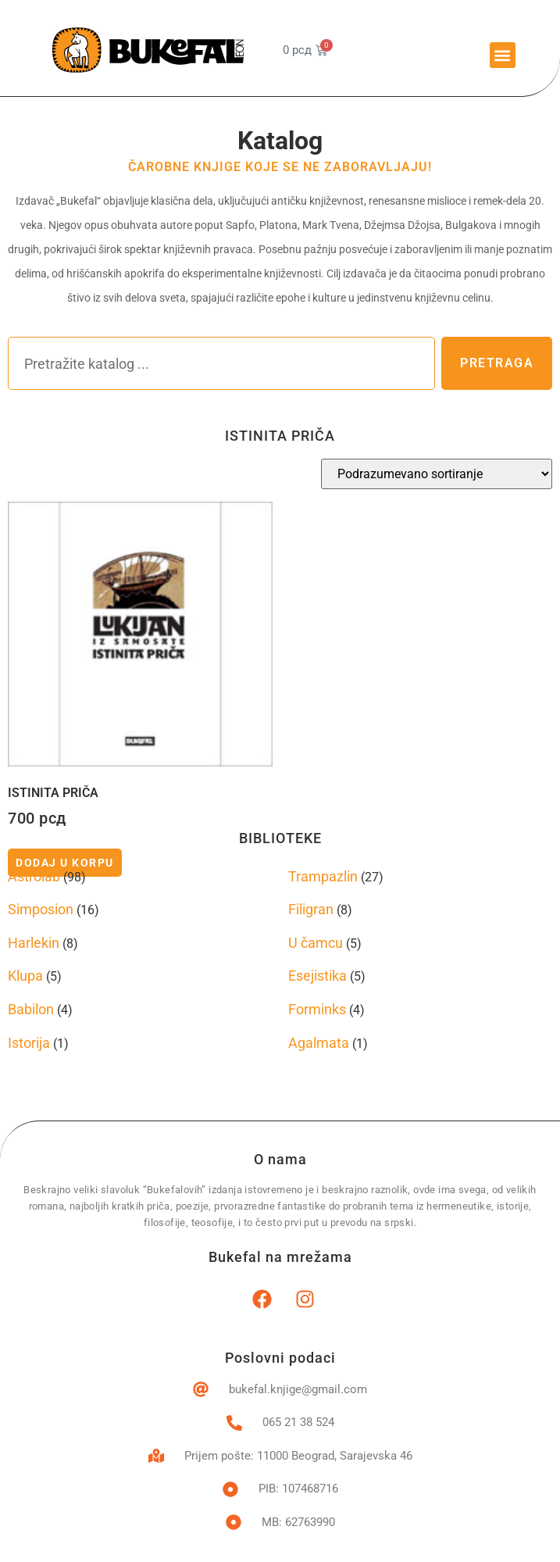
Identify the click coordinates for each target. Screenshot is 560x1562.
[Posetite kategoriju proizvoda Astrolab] (140, 876)
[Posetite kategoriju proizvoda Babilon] (140, 1009)
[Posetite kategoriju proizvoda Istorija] (140, 1043)
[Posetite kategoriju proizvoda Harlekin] (140, 943)
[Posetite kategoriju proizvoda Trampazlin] (420, 876)
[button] (502, 55)
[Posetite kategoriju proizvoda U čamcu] (420, 943)
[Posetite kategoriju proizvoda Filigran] (420, 909)
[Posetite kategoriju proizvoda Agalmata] (420, 1043)
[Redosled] (436, 474)
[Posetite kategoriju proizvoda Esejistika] (420, 976)
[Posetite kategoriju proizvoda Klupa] (140, 976)
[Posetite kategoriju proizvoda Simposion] (140, 909)
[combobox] (221, 363)
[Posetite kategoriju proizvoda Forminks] (420, 1009)
